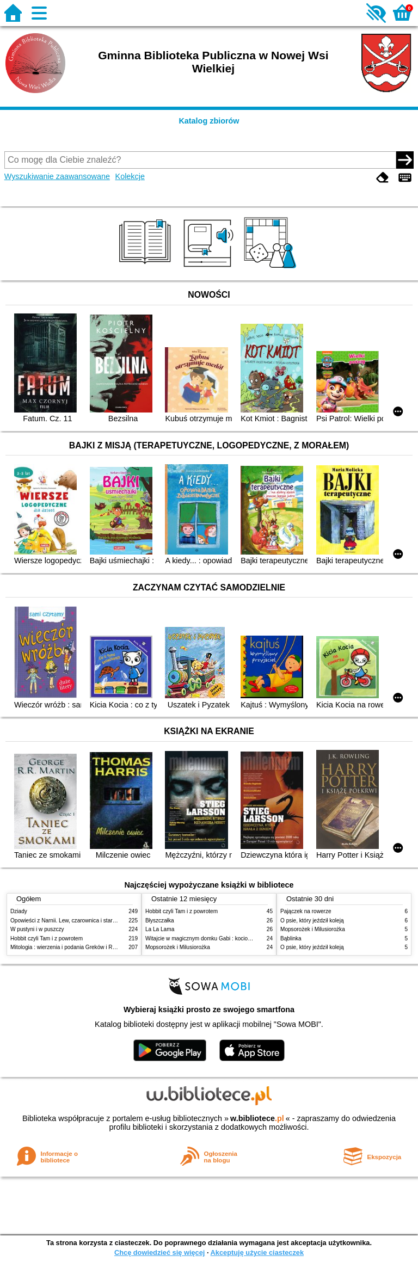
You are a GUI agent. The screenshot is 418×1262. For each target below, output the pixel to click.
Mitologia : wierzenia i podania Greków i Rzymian (70, 947)
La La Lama (159, 929)
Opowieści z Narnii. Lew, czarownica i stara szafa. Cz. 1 (78, 921)
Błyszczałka (159, 921)
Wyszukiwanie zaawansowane (57, 176)
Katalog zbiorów (209, 120)
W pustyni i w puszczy (37, 929)
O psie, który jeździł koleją (312, 921)
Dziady (18, 911)
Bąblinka (291, 938)
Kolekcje (130, 176)
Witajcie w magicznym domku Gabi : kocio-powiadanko (212, 938)
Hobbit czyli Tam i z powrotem (46, 938)
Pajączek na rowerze (305, 911)
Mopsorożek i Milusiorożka (177, 947)
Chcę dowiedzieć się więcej (159, 1252)
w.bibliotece (257, 1118)
